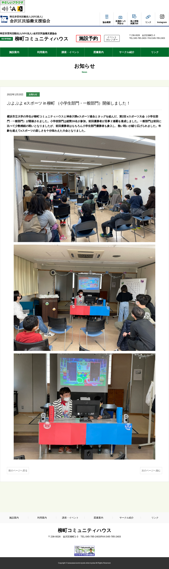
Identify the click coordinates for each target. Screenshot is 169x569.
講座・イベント (70, 52)
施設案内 (14, 52)
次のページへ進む (151, 470)
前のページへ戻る (17, 470)
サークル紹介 (126, 52)
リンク (155, 52)
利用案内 (42, 52)
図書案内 (98, 52)
